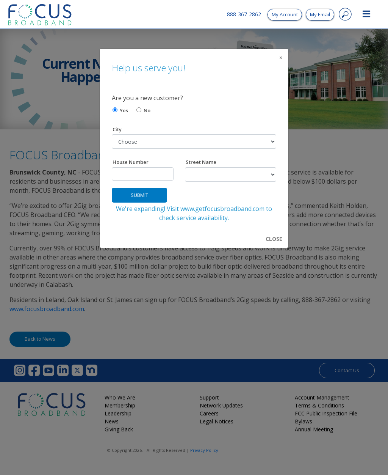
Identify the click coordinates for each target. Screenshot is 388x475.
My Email (320, 14)
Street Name (201, 162)
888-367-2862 (244, 14)
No (143, 110)
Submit (139, 195)
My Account (285, 14)
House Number (131, 162)
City (117, 129)
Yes (120, 110)
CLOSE (274, 239)
